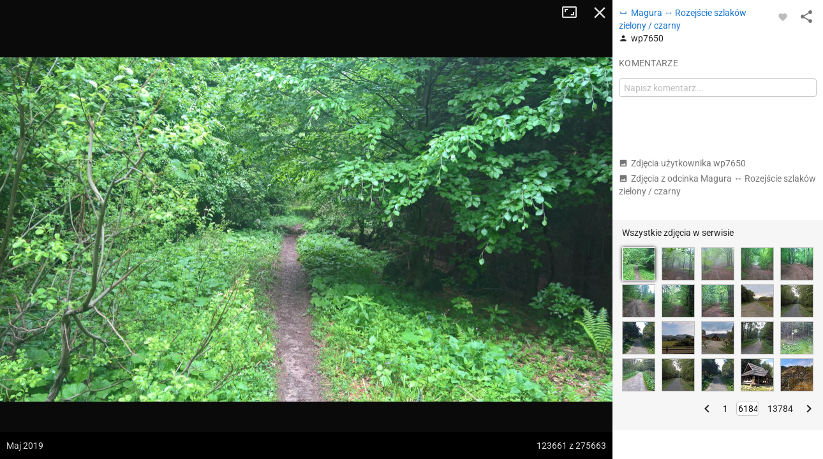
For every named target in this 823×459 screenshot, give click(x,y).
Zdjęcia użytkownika (682, 163)
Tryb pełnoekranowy (574, 13)
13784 (780, 409)
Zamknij (599, 13)
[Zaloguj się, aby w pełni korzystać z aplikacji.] (783, 16)
